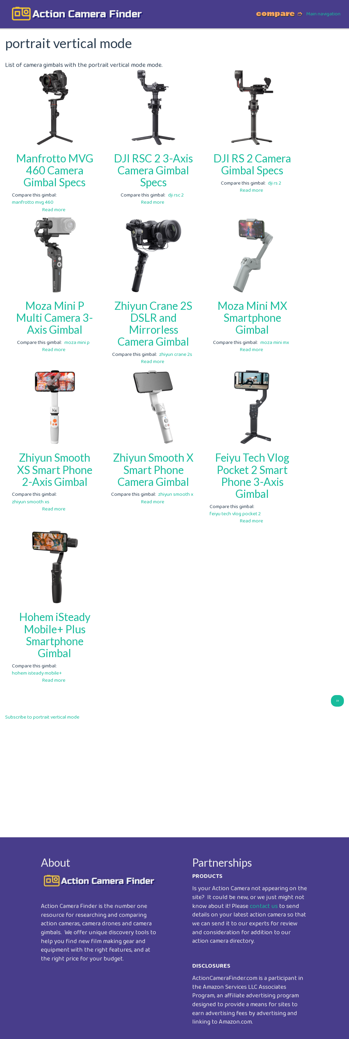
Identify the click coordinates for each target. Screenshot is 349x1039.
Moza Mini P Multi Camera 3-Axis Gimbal (54, 317)
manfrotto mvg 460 (33, 202)
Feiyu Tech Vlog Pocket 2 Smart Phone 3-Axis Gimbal (252, 475)
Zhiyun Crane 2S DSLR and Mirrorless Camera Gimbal (153, 323)
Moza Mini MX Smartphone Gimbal (252, 317)
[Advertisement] (174, 774)
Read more (53, 210)
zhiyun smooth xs (30, 502)
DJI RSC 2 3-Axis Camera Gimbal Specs (153, 170)
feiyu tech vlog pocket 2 (235, 514)
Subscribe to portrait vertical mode (42, 717)
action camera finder (87, 14)
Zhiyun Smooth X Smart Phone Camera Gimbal (153, 469)
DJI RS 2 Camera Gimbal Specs (252, 164)
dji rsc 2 (176, 195)
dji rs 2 (274, 183)
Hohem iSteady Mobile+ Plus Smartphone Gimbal (54, 635)
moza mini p (77, 342)
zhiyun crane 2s (175, 354)
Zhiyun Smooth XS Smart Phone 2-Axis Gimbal (54, 469)
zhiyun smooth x (175, 494)
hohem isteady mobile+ (37, 673)
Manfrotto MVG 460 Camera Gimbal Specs (54, 170)
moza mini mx (274, 342)
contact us (264, 906)
